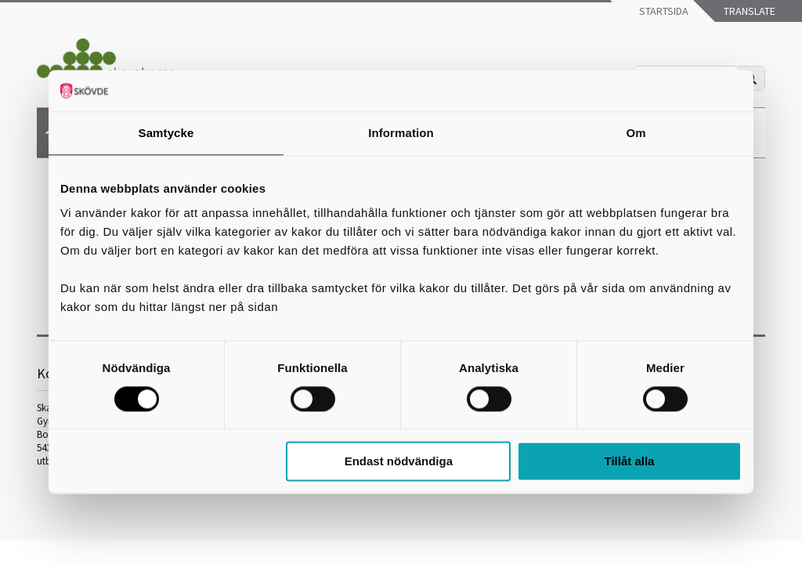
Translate (748, 11)
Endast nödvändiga (399, 461)
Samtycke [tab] (166, 132)
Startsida (662, 11)
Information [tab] (401, 132)
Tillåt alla (629, 461)
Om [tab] (635, 132)
